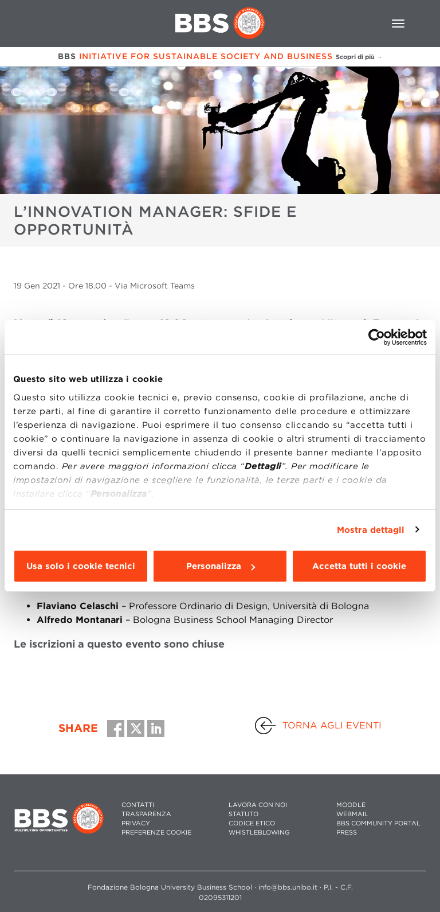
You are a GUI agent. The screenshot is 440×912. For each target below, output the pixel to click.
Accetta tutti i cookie (359, 566)
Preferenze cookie (156, 832)
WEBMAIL (352, 814)
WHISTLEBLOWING (259, 832)
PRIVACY (135, 823)
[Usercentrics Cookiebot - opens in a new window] (377, 337)
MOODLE (351, 805)
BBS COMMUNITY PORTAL (378, 823)
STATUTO (243, 814)
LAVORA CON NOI (258, 805)
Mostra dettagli (371, 530)
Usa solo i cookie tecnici (80, 566)
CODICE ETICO (252, 823)
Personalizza (220, 566)
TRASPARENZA (146, 814)
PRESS (346, 832)
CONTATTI (137, 805)
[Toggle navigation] (398, 23)
